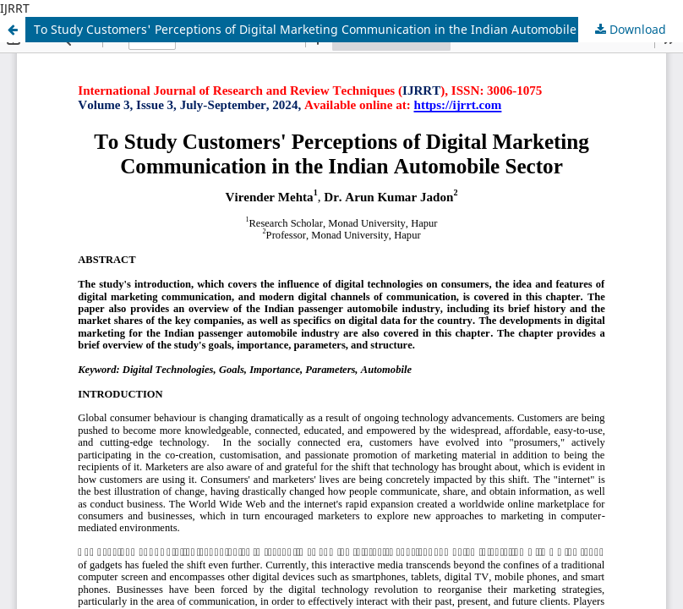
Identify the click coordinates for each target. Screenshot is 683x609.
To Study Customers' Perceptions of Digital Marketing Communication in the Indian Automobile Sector (324, 29)
